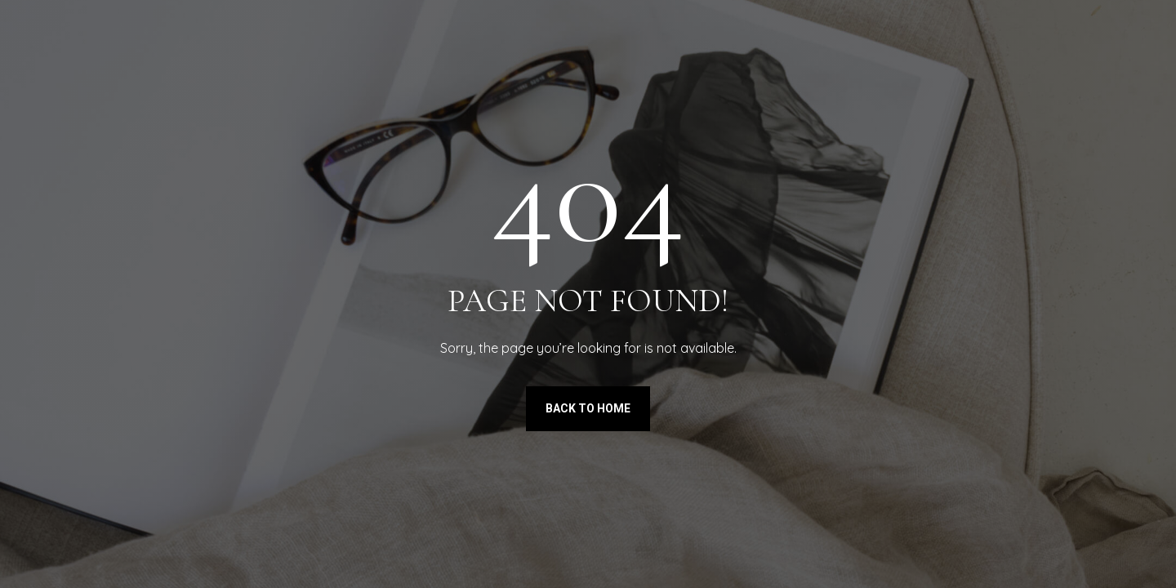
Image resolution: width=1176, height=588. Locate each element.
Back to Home (588, 408)
